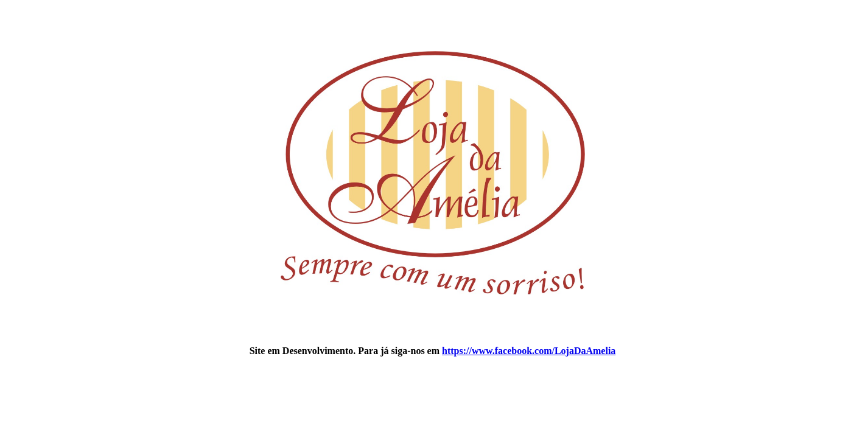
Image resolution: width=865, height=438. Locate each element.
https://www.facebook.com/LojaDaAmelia (528, 351)
